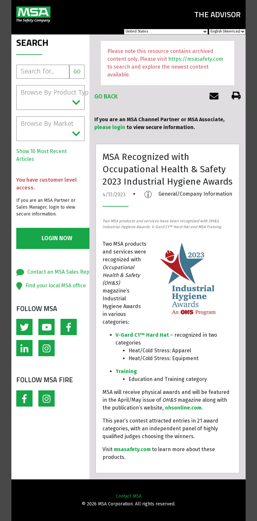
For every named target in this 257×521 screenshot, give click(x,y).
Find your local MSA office (55, 285)
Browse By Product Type (52, 98)
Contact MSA (129, 496)
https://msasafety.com (195, 59)
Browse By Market (50, 129)
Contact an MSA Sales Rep (58, 272)
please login (109, 127)
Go (77, 72)
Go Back (106, 96)
